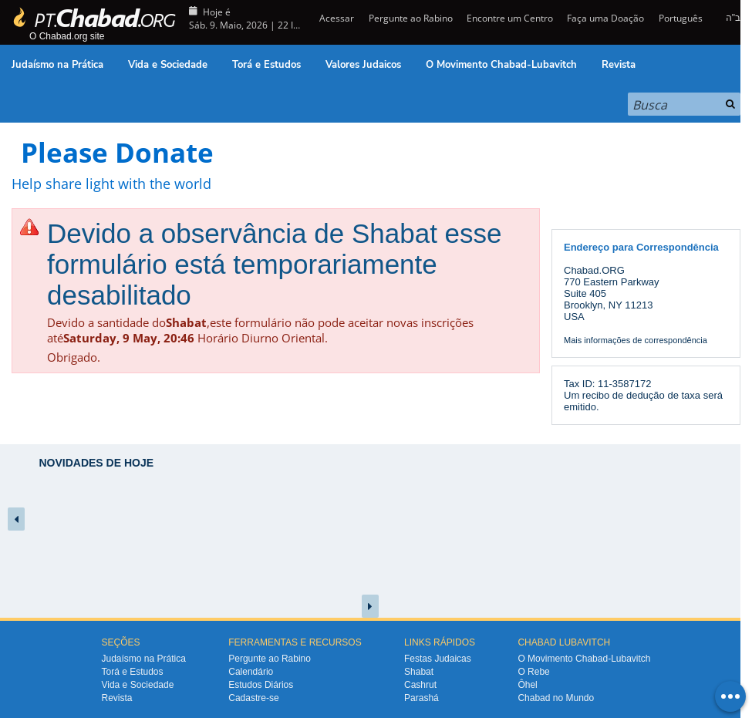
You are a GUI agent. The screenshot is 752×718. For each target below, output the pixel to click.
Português (681, 18)
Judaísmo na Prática (57, 65)
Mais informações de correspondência (635, 340)
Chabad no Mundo (556, 698)
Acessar (335, 18)
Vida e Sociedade (167, 65)
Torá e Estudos (266, 65)
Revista (619, 65)
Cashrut (420, 684)
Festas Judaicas (437, 658)
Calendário (250, 671)
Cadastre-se (253, 698)
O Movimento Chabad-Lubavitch (501, 65)
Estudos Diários (260, 684)
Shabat (418, 671)
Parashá (421, 698)
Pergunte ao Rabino (411, 18)
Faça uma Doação (605, 18)
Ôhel (527, 684)
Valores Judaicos (363, 65)
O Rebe (533, 671)
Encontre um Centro (510, 18)
